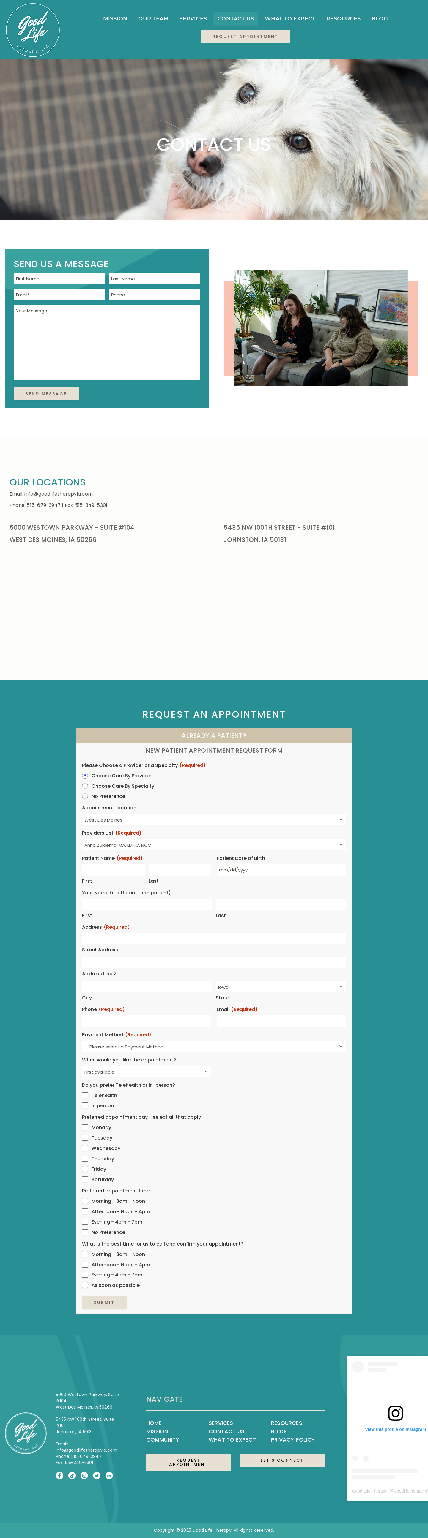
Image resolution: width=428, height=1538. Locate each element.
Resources (343, 18)
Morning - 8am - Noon (118, 1201)
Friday (99, 1169)
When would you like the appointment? (129, 1060)
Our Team (153, 18)
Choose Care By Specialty (123, 786)
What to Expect (290, 18)
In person (103, 1105)
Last (154, 881)
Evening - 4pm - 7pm (117, 1222)
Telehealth (104, 1095)
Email (237, 1009)
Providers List (111, 833)
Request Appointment (245, 36)
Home (154, 1423)
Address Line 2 (99, 974)
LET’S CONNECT (282, 1460)
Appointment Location (109, 808)
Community (162, 1439)
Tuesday (102, 1138)
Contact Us (236, 18)
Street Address (100, 950)
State (222, 998)
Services (193, 18)
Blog (380, 18)
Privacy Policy (293, 1439)
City (87, 998)
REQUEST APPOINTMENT (188, 1462)
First (87, 881)
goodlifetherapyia (410, 1491)
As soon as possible (116, 1285)
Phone (103, 1009)
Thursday (103, 1159)
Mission (115, 18)
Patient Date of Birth (241, 858)
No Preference (108, 796)
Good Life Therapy (369, 1491)
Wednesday (106, 1148)
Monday (101, 1127)
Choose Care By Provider (121, 776)
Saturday (103, 1179)
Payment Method (116, 1034)
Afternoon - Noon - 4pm (121, 1211)
